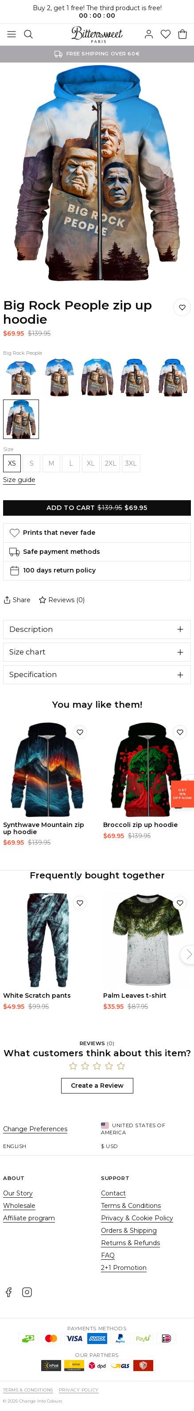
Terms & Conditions (131, 1206)
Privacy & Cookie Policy (137, 1218)
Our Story (18, 1193)
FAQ (108, 1255)
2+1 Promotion (124, 1268)
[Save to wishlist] (182, 307)
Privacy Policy (79, 1389)
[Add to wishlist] (80, 732)
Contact (113, 1193)
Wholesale (19, 1206)
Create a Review (97, 1086)
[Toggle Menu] (11, 34)
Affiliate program (29, 1218)
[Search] (28, 34)
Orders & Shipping (129, 1231)
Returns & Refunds (130, 1243)
